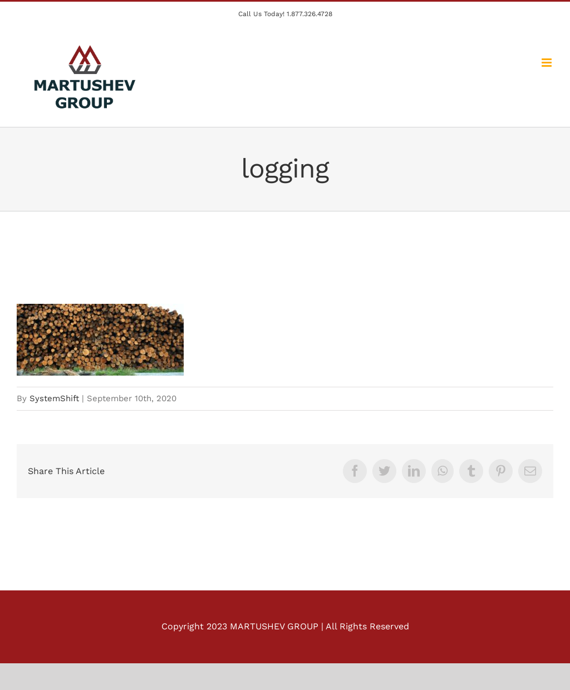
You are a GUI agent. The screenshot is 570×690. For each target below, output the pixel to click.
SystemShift (54, 398)
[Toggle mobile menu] (547, 62)
